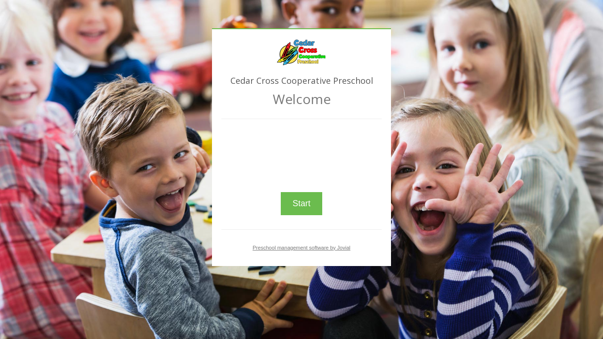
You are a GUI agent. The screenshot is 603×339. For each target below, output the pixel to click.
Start (301, 203)
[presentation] (301, 151)
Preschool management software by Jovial (301, 247)
